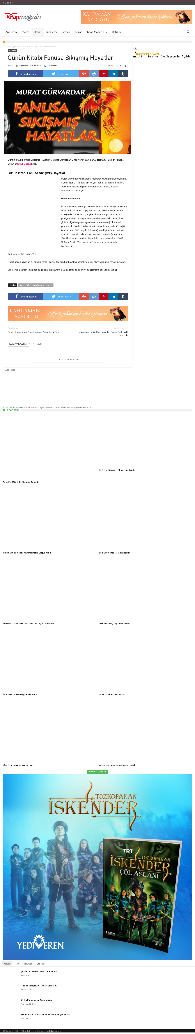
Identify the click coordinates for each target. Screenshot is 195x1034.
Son (17, 965)
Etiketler (40, 965)
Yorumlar (28, 965)
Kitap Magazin (55, 1032)
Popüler (7, 965)
